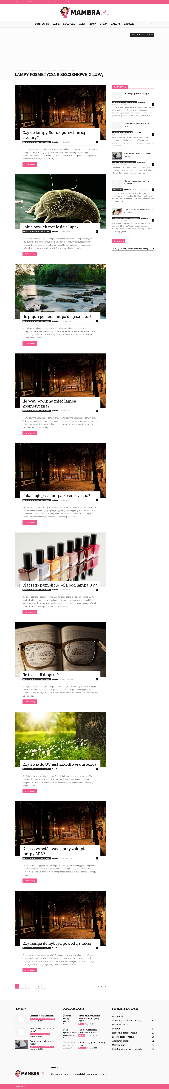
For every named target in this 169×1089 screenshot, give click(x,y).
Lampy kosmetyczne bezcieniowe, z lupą (36, 142)
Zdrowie (129, 23)
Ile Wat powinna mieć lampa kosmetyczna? (49, 403)
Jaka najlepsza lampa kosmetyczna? (56, 495)
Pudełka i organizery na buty (127, 1049)
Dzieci (56, 23)
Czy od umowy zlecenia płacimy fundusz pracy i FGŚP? (89, 1018)
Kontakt (66, 2)
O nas (50, 2)
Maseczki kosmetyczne (124, 1032)
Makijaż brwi (119, 1044)
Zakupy (115, 23)
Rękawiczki (118, 1016)
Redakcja (56, 142)
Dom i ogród (42, 23)
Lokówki (116, 1028)
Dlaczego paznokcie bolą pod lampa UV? (59, 585)
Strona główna (41, 2)
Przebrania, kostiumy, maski (122, 132)
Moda (81, 23)
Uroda (103, 23)
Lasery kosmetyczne (123, 1036)
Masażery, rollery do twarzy (126, 1020)
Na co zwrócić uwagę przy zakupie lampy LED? (54, 851)
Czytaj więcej (29, 164)
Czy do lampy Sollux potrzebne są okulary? (53, 135)
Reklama (58, 2)
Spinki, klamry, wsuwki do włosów (124, 162)
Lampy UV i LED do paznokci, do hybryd (126, 218)
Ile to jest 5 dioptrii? (40, 674)
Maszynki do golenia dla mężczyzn (124, 102)
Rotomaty (82, 1048)
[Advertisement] (84, 49)
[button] (151, 24)
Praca (92, 23)
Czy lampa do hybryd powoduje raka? (57, 943)
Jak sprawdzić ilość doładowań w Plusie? (87, 1031)
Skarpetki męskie (121, 1040)
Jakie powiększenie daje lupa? (50, 226)
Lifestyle (69, 23)
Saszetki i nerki (120, 1024)
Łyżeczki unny (117, 189)
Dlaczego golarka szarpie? (137, 93)
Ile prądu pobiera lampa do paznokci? (56, 316)
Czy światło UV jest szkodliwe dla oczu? (59, 764)
